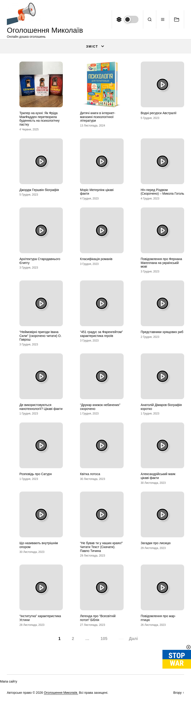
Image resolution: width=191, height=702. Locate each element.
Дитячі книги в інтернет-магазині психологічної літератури (97, 117)
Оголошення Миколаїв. (61, 692)
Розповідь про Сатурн (35, 474)
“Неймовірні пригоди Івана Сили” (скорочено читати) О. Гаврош (40, 336)
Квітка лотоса (90, 474)
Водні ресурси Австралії (158, 113)
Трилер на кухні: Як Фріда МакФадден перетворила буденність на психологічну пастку (39, 118)
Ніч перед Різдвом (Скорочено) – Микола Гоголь (162, 192)
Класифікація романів (96, 259)
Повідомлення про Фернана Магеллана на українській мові (161, 263)
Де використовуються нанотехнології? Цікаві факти (41, 407)
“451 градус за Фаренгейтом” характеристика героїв (101, 334)
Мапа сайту (8, 681)
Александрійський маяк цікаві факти (158, 476)
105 (104, 638)
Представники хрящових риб (162, 332)
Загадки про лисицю (156, 543)
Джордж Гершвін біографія (39, 190)
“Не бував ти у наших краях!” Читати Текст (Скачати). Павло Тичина (101, 547)
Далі (133, 638)
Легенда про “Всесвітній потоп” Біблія (98, 618)
